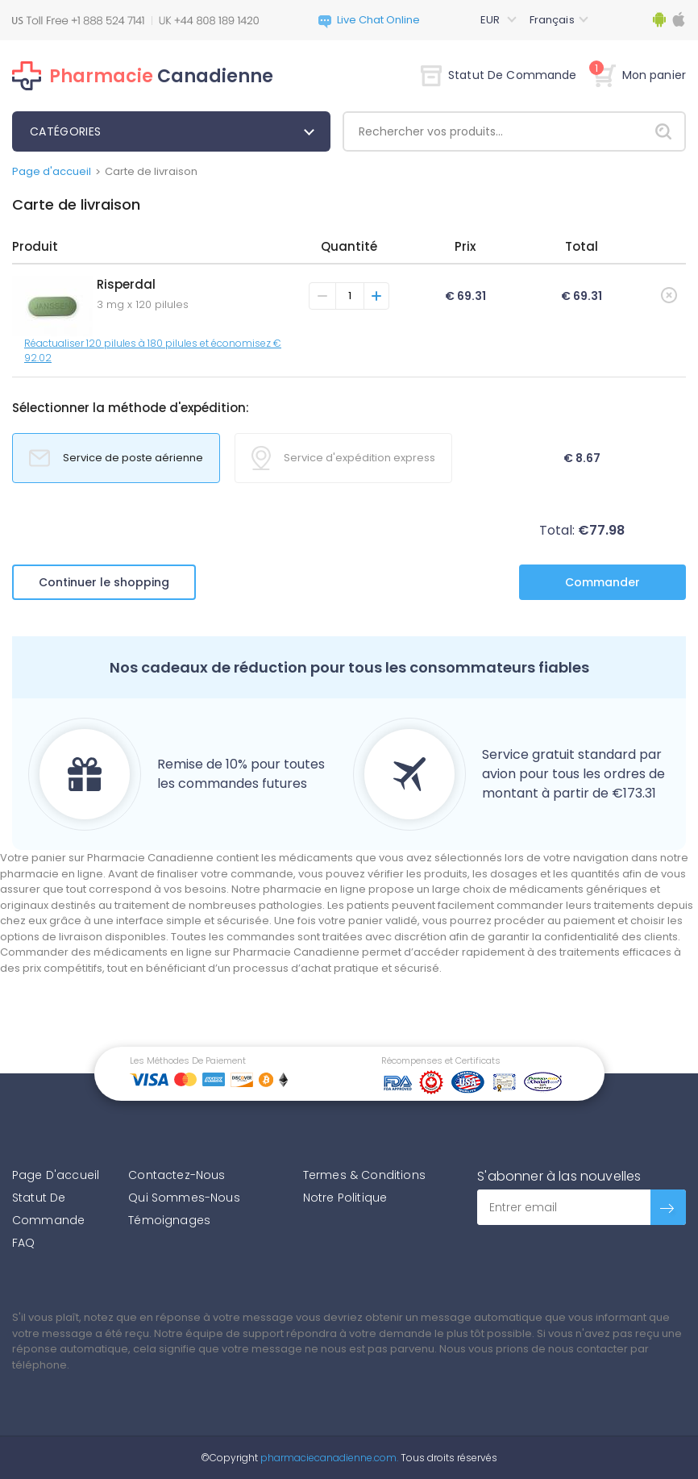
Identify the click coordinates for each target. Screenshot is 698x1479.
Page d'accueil (51, 171)
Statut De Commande (499, 75)
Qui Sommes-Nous (183, 1197)
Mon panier (639, 75)
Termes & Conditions (364, 1175)
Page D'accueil (55, 1175)
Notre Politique (345, 1197)
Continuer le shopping (104, 582)
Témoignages (169, 1220)
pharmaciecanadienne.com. (328, 1457)
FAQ (23, 1243)
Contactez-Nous (176, 1175)
